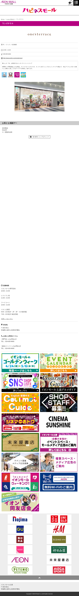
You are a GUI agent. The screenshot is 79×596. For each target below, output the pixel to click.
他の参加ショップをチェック (41, 137)
